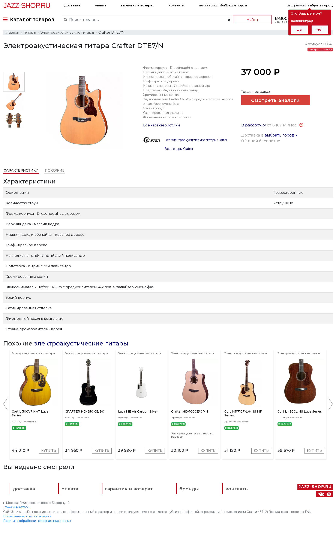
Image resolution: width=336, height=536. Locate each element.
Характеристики (21, 170)
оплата (100, 5)
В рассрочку (253, 125)
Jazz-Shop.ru (26, 5)
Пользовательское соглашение (27, 516)
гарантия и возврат (137, 5)
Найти (252, 20)
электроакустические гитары (81, 343)
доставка (72, 5)
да (299, 29)
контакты (176, 5)
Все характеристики (161, 125)
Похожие (54, 170)
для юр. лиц (223, 5)
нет (320, 29)
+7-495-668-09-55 (16, 507)
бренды (189, 488)
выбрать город (281, 135)
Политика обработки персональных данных (37, 521)
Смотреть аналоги (275, 100)
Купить (48, 451)
